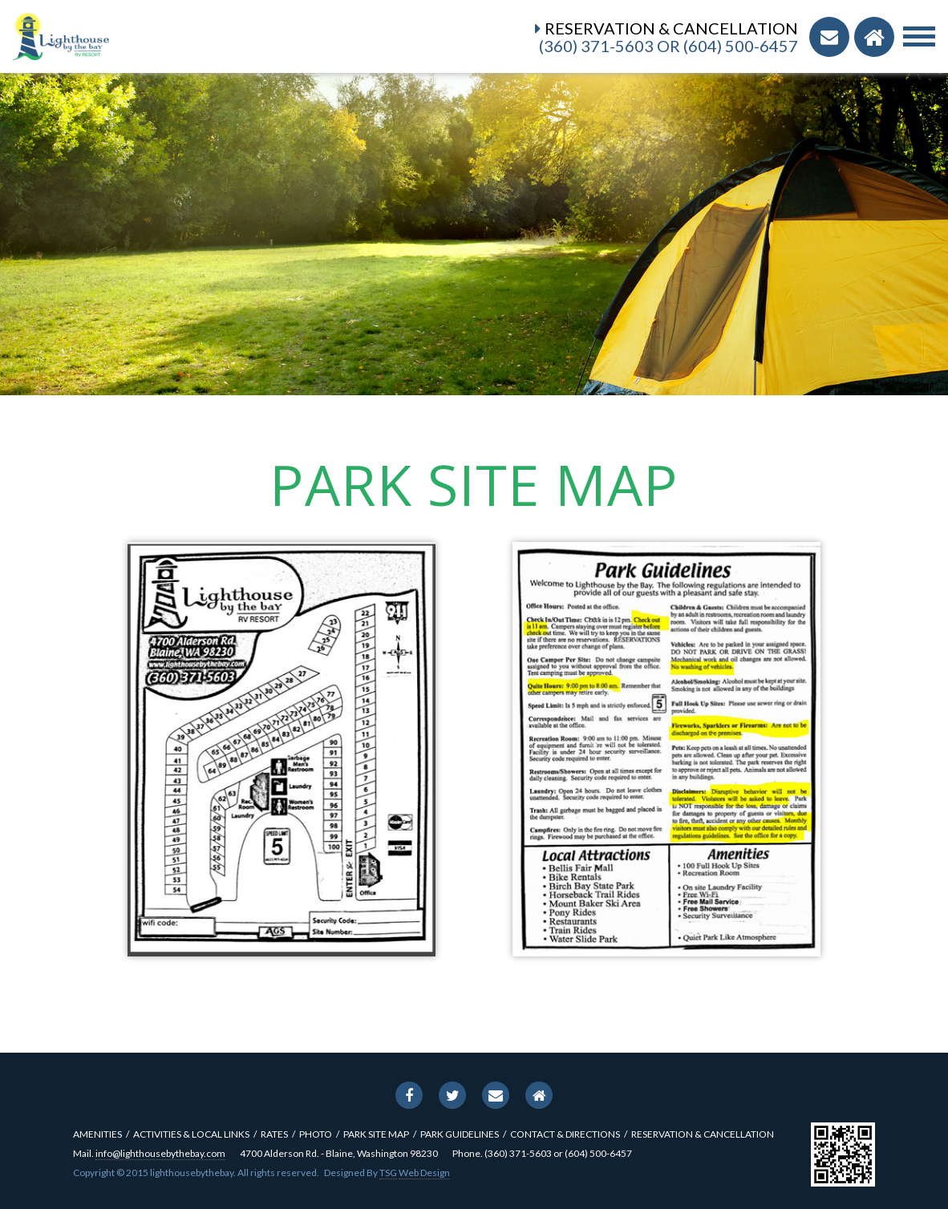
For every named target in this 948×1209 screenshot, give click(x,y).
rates (274, 1134)
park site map (376, 1134)
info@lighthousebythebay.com (160, 1153)
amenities (97, 1134)
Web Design (424, 1173)
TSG (388, 1173)
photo (315, 1134)
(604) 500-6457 (740, 45)
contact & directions (565, 1134)
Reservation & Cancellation (671, 28)
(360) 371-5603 (596, 45)
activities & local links (191, 1134)
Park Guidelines (459, 1134)
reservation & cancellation (702, 1134)
